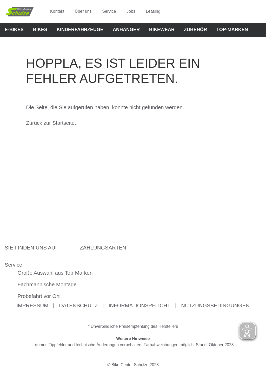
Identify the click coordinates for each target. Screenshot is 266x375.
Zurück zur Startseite (50, 123)
